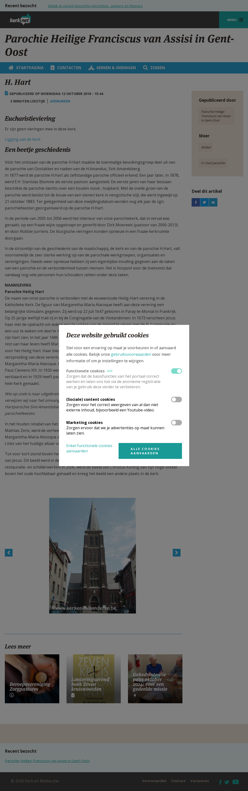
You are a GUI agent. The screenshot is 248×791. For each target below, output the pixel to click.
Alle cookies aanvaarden (145, 451)
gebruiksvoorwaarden (131, 354)
